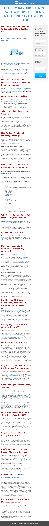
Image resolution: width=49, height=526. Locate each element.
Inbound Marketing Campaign (12, 99)
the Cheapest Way (9, 38)
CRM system (7, 488)
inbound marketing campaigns (20, 89)
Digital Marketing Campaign (11, 506)
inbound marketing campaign (13, 101)
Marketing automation (6, 176)
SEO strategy (19, 316)
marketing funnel (5, 264)
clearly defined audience (25, 120)
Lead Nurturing (9, 208)
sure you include (12, 397)
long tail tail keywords (24, 261)
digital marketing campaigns (24, 66)
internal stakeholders (22, 310)
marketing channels (14, 460)
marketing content (9, 221)
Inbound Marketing (10, 64)
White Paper (10, 190)
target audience (11, 141)
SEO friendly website (18, 320)
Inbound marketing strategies (7, 226)
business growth (23, 495)
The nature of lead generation (7, 66)
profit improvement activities (11, 334)
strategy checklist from (11, 74)
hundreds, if (10, 456)
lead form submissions (5, 222)
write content (15, 210)
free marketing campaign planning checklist (16, 88)
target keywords (4, 315)
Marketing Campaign (13, 63)
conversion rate (11, 333)
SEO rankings (25, 314)
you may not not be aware (19, 180)
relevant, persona (5, 237)
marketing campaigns (20, 70)
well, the (18, 268)
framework (14, 72)
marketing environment (17, 107)
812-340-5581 (35, 523)
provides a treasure (11, 375)
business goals (27, 257)
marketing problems (18, 91)
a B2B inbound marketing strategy (19, 390)
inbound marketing (5, 471)
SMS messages (11, 228)
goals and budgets (12, 73)
